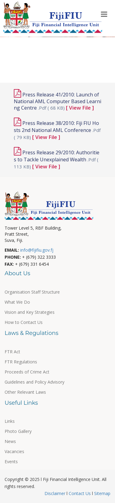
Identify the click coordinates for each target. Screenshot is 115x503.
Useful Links (23, 60)
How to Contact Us (24, 322)
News (10, 441)
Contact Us (80, 493)
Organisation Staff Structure (32, 292)
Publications (60, 47)
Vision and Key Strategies (30, 312)
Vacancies (14, 451)
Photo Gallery (24, 73)
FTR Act (12, 352)
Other (55, 73)
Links (10, 421)
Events (91, 47)
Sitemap (101, 493)
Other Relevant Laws (25, 392)
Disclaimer (55, 493)
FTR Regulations (21, 362)
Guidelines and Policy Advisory (34, 382)
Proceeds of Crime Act (27, 372)
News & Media (61, 60)
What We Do (17, 302)
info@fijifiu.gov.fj (36, 250)
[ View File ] (80, 107)
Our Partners (23, 47)
